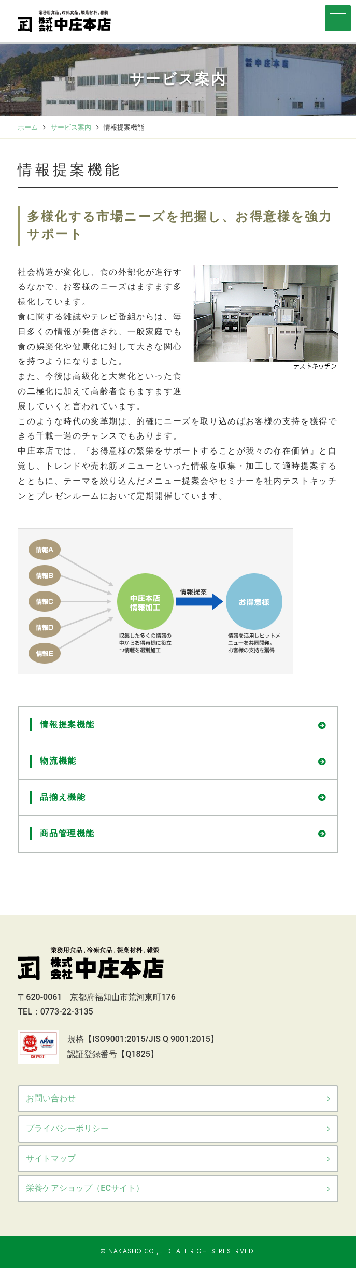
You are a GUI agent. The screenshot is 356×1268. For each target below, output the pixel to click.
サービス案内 (71, 127)
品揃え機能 (63, 797)
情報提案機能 (67, 724)
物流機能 (58, 761)
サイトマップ (51, 1158)
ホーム (28, 127)
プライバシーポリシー (67, 1128)
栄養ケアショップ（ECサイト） (85, 1188)
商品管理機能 (67, 833)
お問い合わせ (51, 1098)
